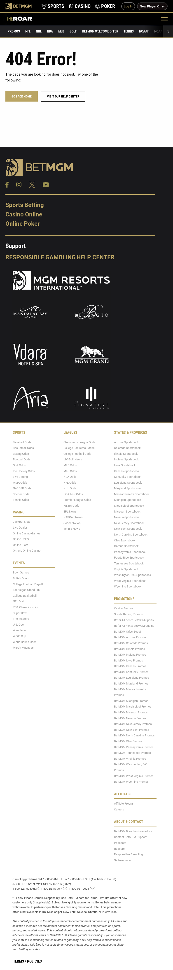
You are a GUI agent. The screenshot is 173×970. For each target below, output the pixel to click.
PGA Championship (25, 607)
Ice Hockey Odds (24, 471)
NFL (27, 31)
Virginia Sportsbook (126, 569)
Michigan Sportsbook (127, 500)
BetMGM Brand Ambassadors (133, 831)
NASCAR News (73, 517)
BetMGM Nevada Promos (130, 718)
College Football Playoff (28, 584)
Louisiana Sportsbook (128, 482)
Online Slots (20, 545)
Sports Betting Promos (128, 614)
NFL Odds (69, 482)
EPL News (70, 511)
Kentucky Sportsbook (127, 476)
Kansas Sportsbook (126, 471)
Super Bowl (20, 613)
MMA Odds (20, 482)
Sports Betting (24, 205)
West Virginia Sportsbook (130, 580)
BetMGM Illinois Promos (129, 649)
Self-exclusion (123, 860)
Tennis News (71, 529)
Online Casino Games (26, 533)
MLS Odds (70, 471)
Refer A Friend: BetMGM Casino (134, 625)
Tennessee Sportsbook (129, 563)
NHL (39, 31)
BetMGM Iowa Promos (128, 660)
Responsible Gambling (40, 257)
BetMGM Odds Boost (127, 631)
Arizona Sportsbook (126, 442)
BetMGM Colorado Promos (131, 643)
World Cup (19, 636)
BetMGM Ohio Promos (128, 741)
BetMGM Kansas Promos (130, 666)
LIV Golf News (72, 459)
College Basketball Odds (79, 448)
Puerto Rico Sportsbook (129, 557)
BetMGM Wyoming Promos (131, 781)
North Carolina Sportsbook (130, 534)
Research (120, 848)
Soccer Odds (21, 494)
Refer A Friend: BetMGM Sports (134, 620)
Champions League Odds (79, 442)
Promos (14, 31)
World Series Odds (25, 642)
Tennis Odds (21, 500)
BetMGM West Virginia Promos (134, 776)
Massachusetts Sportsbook (132, 494)
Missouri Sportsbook (127, 511)
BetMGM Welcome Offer (100, 31)
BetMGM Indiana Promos (130, 654)
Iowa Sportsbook (125, 465)
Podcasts (120, 843)
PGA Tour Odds (73, 494)
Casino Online (23, 214)
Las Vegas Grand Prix (26, 590)
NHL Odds (70, 488)
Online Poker (22, 223)
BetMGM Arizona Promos (130, 637)
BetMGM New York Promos (131, 729)
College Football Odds (77, 453)
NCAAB (159, 31)
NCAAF (144, 31)
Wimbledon (20, 630)
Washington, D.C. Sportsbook (132, 575)
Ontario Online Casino (26, 550)
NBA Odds (70, 476)
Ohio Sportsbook (124, 540)
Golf (73, 31)
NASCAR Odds (22, 488)
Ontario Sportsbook (126, 546)
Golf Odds (19, 465)
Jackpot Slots (21, 522)
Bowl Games (21, 572)
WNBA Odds (71, 505)
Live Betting (20, 476)
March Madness (23, 647)
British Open (20, 578)
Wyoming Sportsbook (127, 586)
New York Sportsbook (128, 529)
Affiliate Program (124, 803)
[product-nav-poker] (105, 6)
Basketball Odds (23, 448)
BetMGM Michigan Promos (131, 701)
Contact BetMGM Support (130, 837)
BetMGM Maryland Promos (131, 683)
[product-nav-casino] (80, 6)
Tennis (129, 31)
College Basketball (25, 595)
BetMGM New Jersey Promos (133, 724)
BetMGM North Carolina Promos (134, 735)
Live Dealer (20, 527)
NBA (50, 31)
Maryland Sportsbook (127, 488)
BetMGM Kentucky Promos (131, 672)
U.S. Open (19, 624)
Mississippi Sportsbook (129, 505)
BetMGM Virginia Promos (130, 758)
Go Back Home (22, 96)
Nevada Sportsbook (126, 517)
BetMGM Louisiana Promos (131, 678)
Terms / (19, 961)
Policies (34, 961)
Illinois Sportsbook (126, 453)
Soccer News (72, 523)
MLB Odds (70, 465)
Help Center (96, 257)
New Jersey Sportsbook (129, 523)
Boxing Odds (21, 453)
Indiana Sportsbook (126, 459)
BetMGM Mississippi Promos (132, 706)
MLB (61, 31)
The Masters (21, 618)
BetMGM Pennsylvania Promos (134, 747)
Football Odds (21, 459)
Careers (119, 809)
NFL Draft (19, 601)
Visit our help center (63, 96)
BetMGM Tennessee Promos (132, 752)
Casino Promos (123, 608)
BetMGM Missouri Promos (131, 712)
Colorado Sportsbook (127, 448)
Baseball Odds (22, 442)
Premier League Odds (77, 500)
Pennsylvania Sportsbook (130, 552)
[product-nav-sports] (53, 6)
